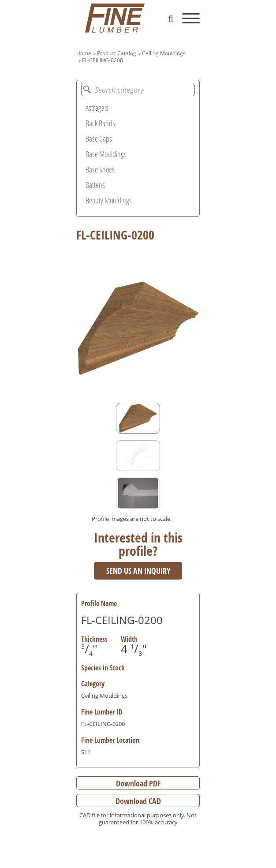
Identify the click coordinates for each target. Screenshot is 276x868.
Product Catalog (116, 53)
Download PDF (138, 783)
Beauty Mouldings (109, 200)
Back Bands (100, 123)
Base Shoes (100, 169)
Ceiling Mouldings (164, 53)
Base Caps (99, 138)
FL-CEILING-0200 (102, 60)
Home (83, 53)
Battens (95, 185)
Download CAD (138, 801)
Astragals (97, 107)
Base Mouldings (106, 154)
